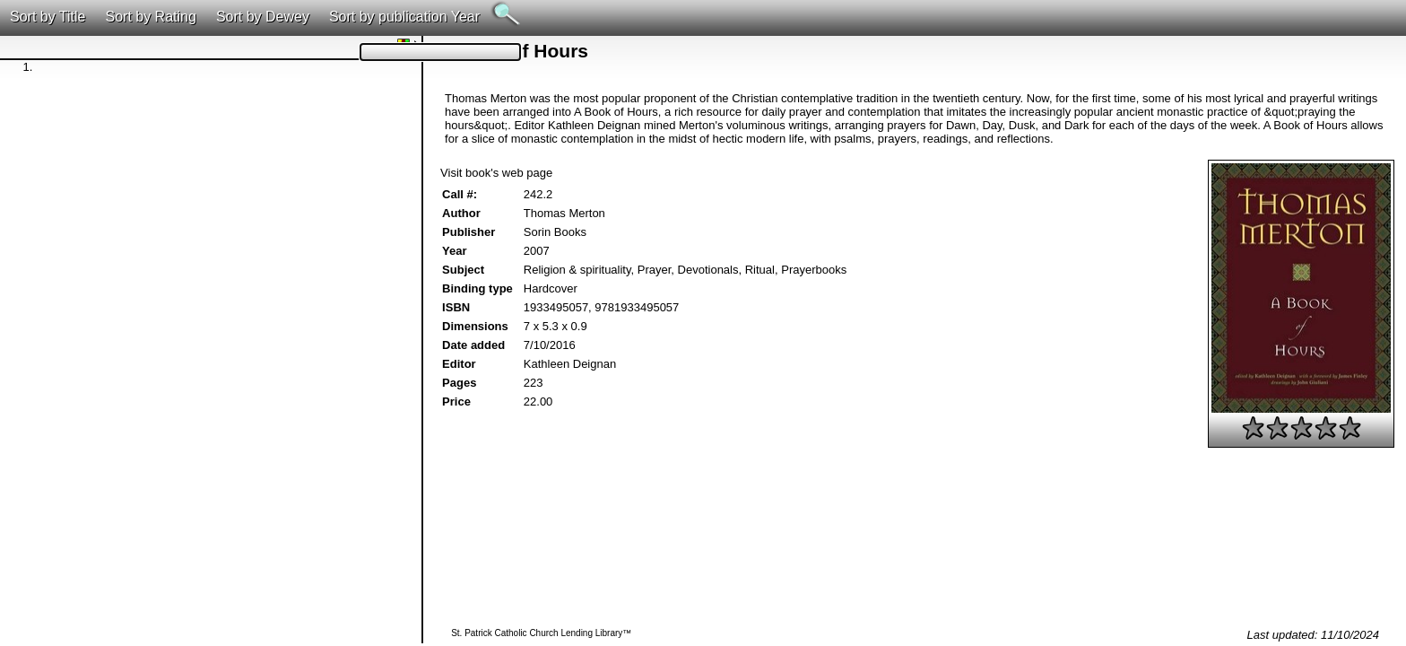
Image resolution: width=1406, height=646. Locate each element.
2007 (537, 251)
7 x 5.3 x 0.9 (555, 326)
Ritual (760, 269)
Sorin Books (555, 232)
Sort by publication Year (404, 16)
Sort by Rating (150, 16)
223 (533, 382)
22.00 (538, 401)
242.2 (538, 194)
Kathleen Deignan (570, 364)
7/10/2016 (550, 345)
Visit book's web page (496, 172)
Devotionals (708, 269)
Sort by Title (47, 16)
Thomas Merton (564, 213)
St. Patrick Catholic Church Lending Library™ (541, 633)
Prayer (655, 269)
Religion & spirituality (577, 269)
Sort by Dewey (262, 16)
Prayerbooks (813, 269)
